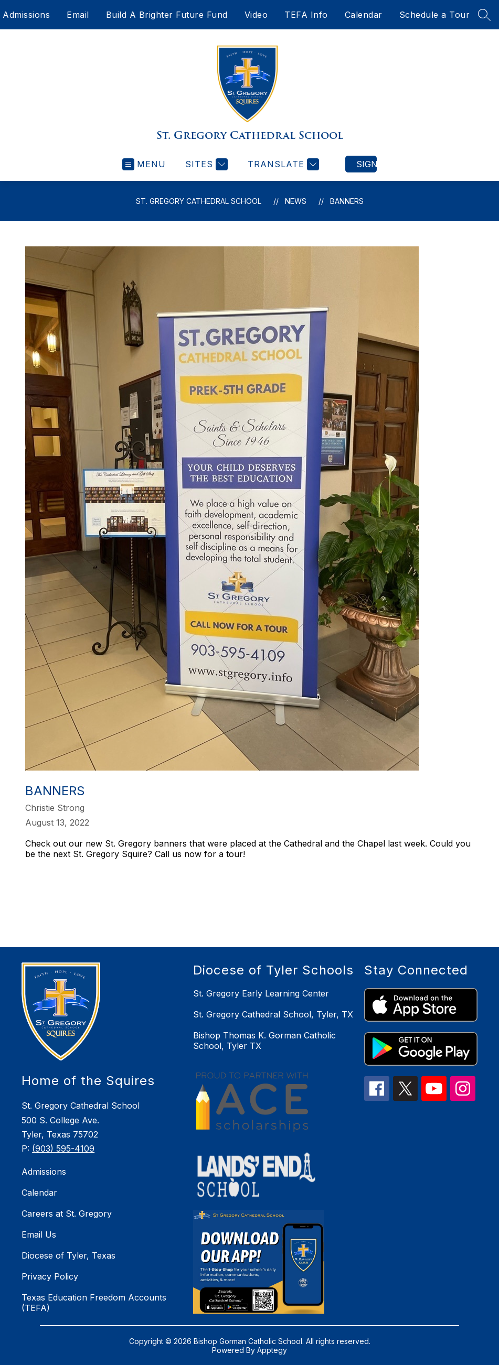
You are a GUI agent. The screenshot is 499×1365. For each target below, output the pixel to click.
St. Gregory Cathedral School (198, 201)
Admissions (26, 14)
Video (256, 14)
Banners (347, 201)
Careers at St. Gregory (67, 1213)
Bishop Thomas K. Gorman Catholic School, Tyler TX (264, 1040)
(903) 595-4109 (63, 1148)
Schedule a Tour (434, 14)
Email (78, 14)
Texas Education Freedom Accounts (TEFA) (94, 1302)
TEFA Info (306, 14)
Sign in (366, 164)
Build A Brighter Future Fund (167, 14)
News (295, 201)
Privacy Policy (50, 1276)
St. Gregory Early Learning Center (261, 993)
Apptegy (272, 1350)
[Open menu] (144, 164)
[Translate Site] (282, 164)
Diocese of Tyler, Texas (68, 1255)
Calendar (364, 14)
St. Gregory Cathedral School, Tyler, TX (273, 1014)
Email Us (39, 1234)
